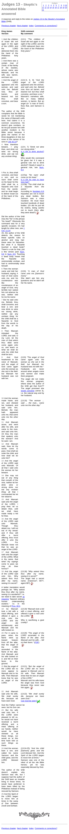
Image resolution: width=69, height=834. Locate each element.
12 (45, 7)
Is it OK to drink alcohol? (32, 151)
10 (66, 5)
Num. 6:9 (11, 254)
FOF (37, 642)
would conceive (27, 391)
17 (58, 7)
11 (43, 7)
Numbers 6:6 (38, 191)
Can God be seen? (29, 701)
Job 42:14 (12, 142)
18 (61, 7)
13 (48, 7)
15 (53, 7)
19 (63, 7)
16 (56, 7)
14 (51, 7)
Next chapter (22, 26)
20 (66, 7)
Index (31, 26)
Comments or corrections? (46, 26)
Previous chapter (8, 26)
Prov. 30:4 (16, 606)
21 (43, 10)
